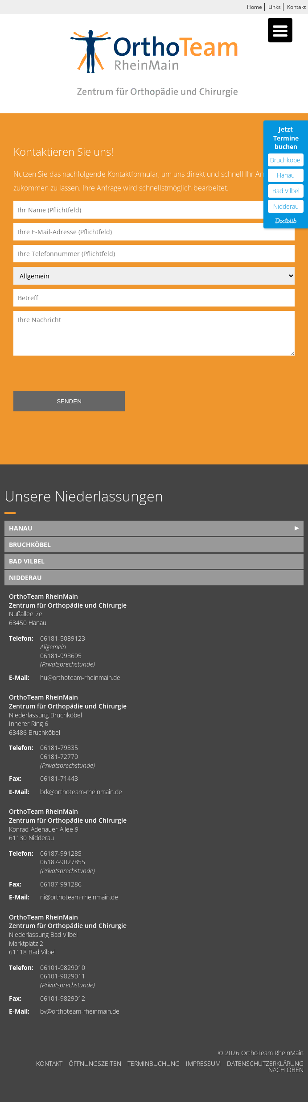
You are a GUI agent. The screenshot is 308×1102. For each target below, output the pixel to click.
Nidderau (25, 577)
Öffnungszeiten (95, 1064)
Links (274, 7)
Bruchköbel (30, 544)
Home (254, 7)
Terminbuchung (153, 1064)
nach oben (286, 1070)
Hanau (21, 528)
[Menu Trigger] (280, 30)
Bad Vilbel (27, 561)
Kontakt (296, 7)
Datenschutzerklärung (265, 1064)
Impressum (203, 1064)
